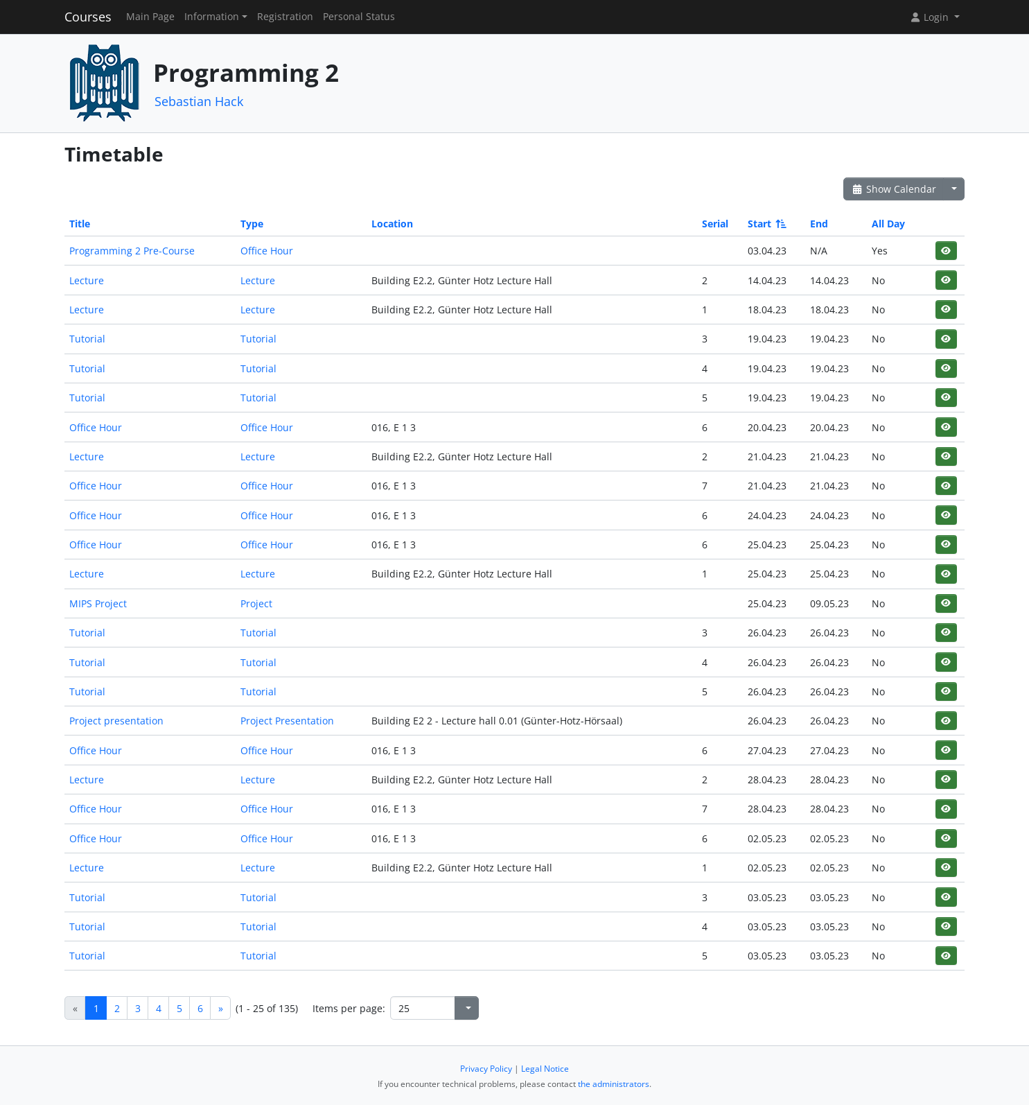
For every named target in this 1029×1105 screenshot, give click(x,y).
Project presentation (116, 720)
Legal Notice (545, 1068)
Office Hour (266, 250)
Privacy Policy (486, 1068)
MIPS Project (98, 603)
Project (256, 603)
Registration (285, 16)
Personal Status (359, 16)
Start (766, 223)
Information (211, 16)
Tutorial (87, 338)
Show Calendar (893, 188)
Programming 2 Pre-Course (132, 250)
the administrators (613, 1084)
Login (930, 17)
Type (251, 223)
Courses (88, 16)
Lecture (86, 280)
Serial (715, 223)
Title (79, 223)
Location (392, 223)
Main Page (150, 16)
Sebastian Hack (199, 101)
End (819, 223)
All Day (888, 223)
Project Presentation (287, 720)
